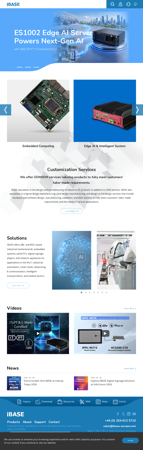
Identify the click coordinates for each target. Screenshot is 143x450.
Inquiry (23, 402)
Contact (54, 422)
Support (40, 422)
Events (119, 402)
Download (44, 402)
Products (13, 422)
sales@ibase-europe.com (119, 426)
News (102, 402)
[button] (5, 109)
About (27, 422)
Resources (66, 402)
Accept (130, 440)
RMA (85, 402)
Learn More (71, 211)
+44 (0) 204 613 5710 (120, 421)
